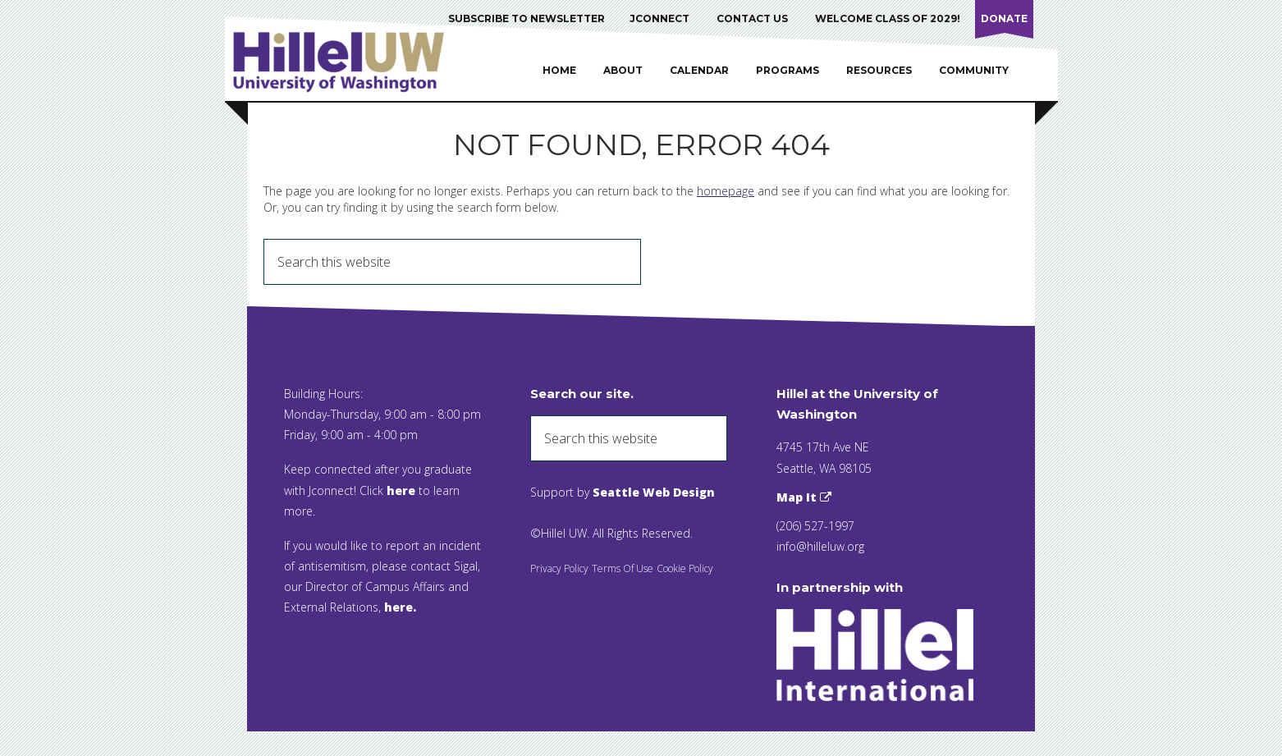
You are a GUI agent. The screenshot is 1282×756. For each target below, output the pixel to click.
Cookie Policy (685, 568)
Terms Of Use (622, 568)
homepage (725, 191)
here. (400, 607)
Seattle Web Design (654, 492)
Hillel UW (354, 61)
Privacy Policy (559, 568)
